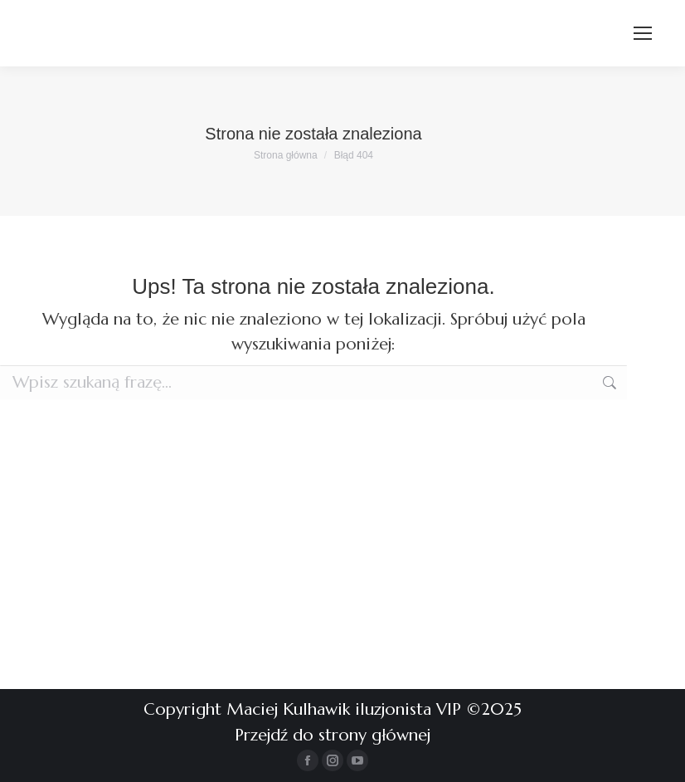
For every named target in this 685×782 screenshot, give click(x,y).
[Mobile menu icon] (642, 33)
